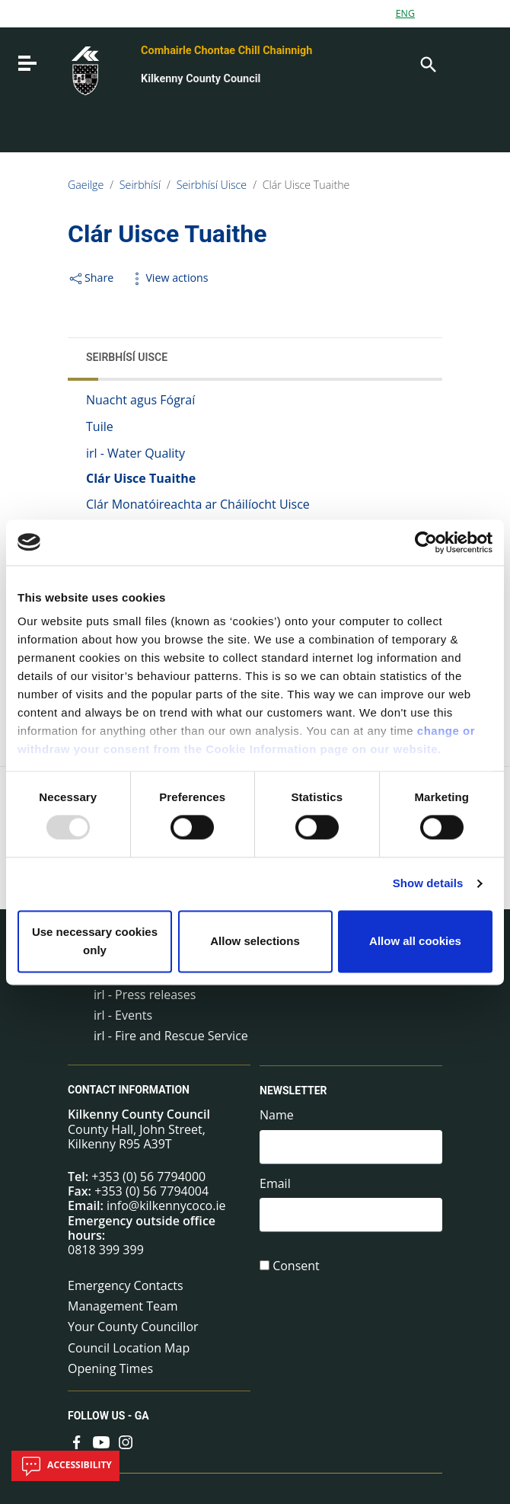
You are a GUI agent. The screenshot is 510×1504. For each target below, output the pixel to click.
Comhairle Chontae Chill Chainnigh (226, 50)
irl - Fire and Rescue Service (171, 1035)
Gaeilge (86, 184)
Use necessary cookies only (95, 940)
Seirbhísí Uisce (212, 184)
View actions (168, 277)
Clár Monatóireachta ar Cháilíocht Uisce (198, 504)
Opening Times (110, 1368)
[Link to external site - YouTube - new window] (101, 1441)
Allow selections (255, 940)
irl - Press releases (145, 994)
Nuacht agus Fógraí (140, 399)
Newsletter (293, 1090)
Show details (428, 883)
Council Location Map (129, 1348)
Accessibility (65, 1466)
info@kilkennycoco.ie (166, 1205)
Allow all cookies (415, 940)
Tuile (99, 426)
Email (275, 1184)
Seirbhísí (140, 184)
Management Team (123, 1306)
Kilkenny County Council (200, 78)
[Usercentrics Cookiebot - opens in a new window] (425, 542)
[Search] (427, 63)
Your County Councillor (133, 1326)
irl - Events (123, 1015)
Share (90, 277)
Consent (296, 1266)
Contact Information (129, 1090)
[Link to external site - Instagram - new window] (125, 1441)
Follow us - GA (108, 1416)
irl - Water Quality (135, 453)
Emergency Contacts (125, 1285)
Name (277, 1115)
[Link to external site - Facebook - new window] (77, 1441)
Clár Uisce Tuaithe (306, 184)
